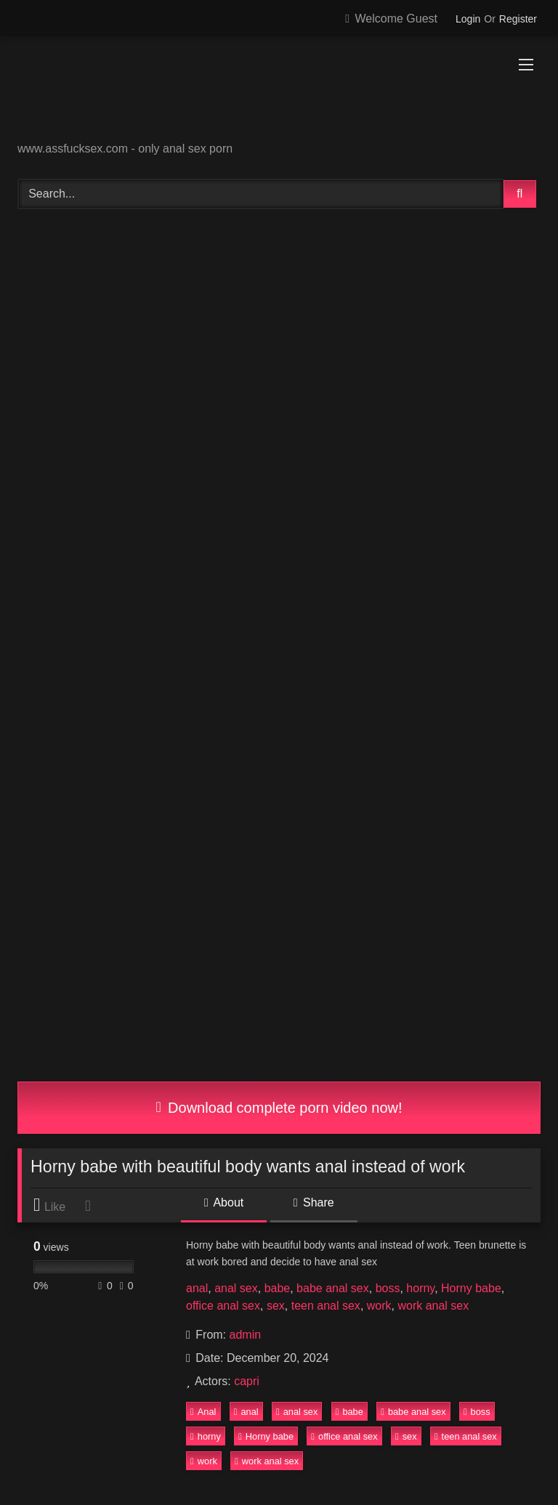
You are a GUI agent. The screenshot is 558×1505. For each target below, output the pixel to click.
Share (314, 1202)
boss (388, 1288)
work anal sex (433, 1305)
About (223, 1202)
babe (277, 1288)
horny (420, 1288)
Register (518, 19)
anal (197, 1288)
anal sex (236, 1288)
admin (246, 1334)
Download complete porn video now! (278, 1108)
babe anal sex (332, 1288)
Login (468, 19)
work (379, 1305)
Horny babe (471, 1288)
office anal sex (223, 1305)
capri (246, 1381)
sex (276, 1305)
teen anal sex (325, 1305)
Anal (203, 1411)
